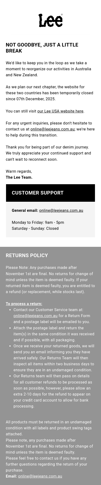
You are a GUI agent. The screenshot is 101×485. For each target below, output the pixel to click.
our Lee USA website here (60, 111)
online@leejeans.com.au (52, 129)
